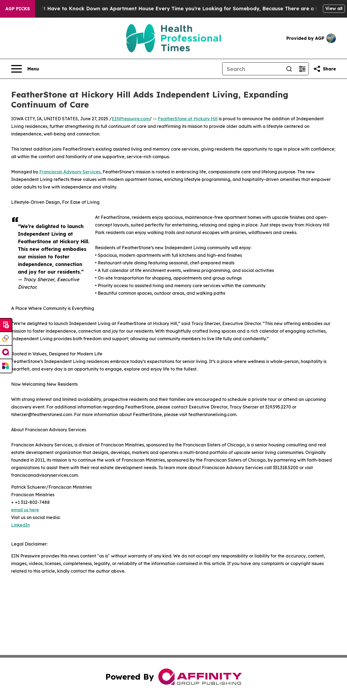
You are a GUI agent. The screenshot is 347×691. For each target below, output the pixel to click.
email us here (25, 509)
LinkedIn (20, 525)
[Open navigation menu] (25, 68)
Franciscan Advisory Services (69, 171)
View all (333, 8)
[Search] (252, 69)
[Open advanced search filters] (302, 69)
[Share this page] (324, 68)
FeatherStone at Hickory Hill (188, 118)
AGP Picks (17, 8)
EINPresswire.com (130, 118)
